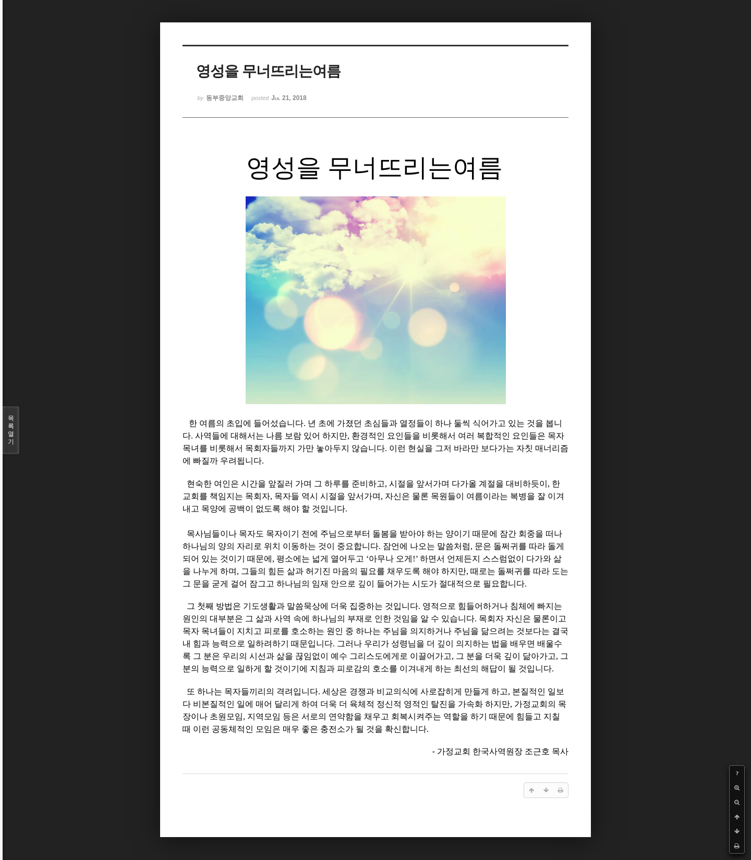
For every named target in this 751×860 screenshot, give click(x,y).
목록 (11, 430)
